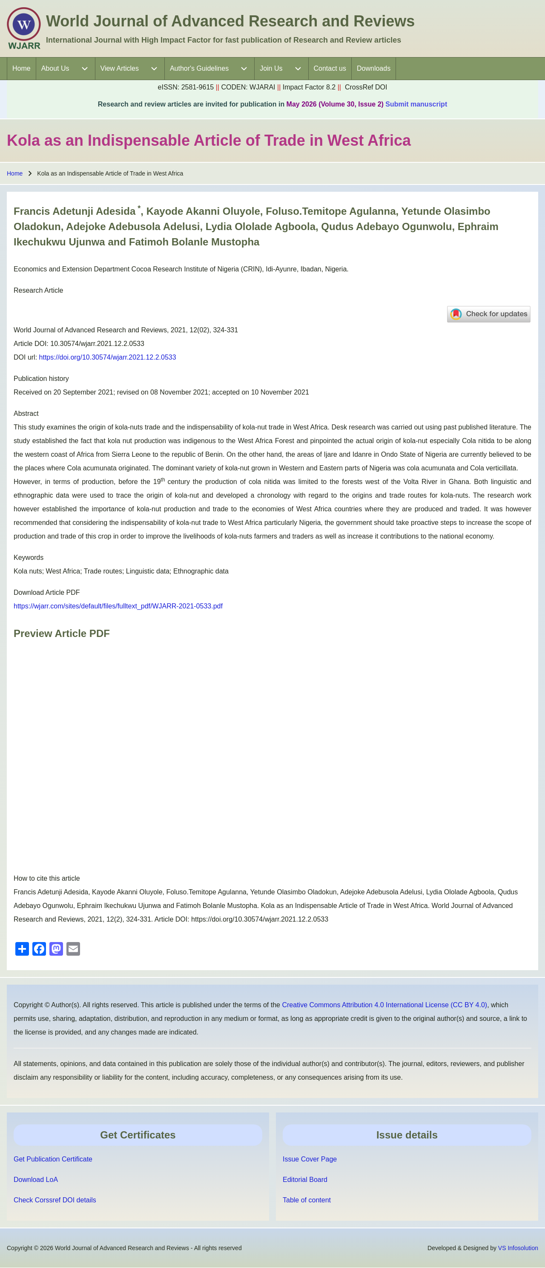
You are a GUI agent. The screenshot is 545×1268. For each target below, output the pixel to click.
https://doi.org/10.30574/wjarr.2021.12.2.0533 (107, 357)
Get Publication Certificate (53, 1159)
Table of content (307, 1200)
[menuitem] (21, 69)
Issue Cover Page (310, 1159)
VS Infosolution (518, 1248)
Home (15, 173)
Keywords (28, 557)
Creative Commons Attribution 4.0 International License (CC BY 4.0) (384, 1005)
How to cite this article (47, 878)
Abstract (26, 413)
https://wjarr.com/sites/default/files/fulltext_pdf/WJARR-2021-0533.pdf (118, 606)
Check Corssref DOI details (55, 1200)
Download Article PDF (47, 592)
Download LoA (36, 1179)
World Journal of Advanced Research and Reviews (230, 21)
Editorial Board (305, 1179)
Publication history (41, 378)
